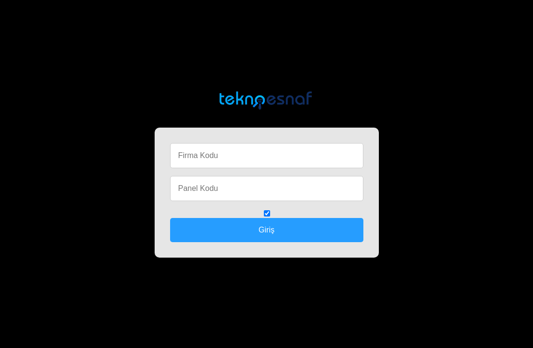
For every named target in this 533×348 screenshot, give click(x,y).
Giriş (266, 230)
